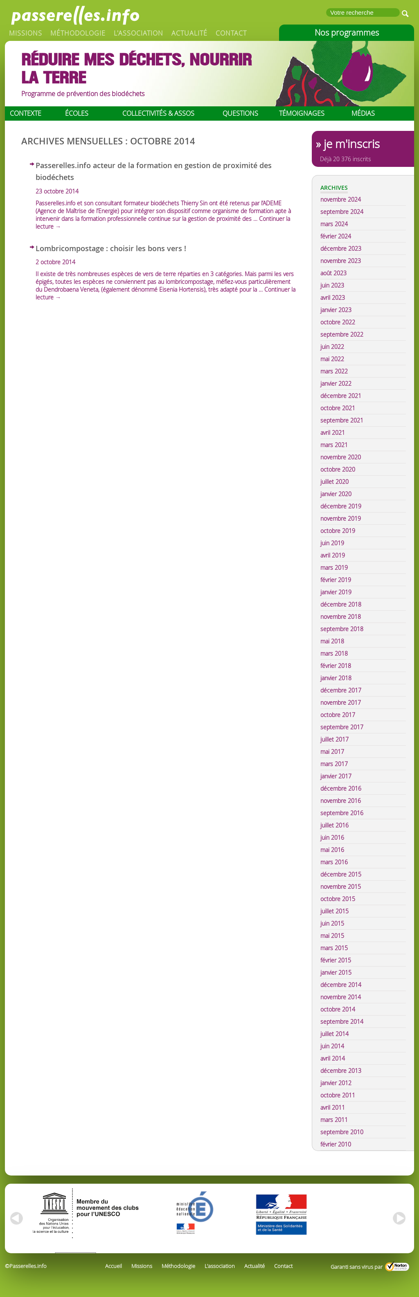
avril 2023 (332, 297)
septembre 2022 (341, 334)
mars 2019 (334, 567)
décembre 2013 (340, 1070)
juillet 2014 (334, 1034)
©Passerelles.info (26, 1266)
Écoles (76, 113)
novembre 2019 (340, 518)
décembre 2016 (340, 788)
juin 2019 (332, 543)
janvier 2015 (335, 972)
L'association (138, 33)
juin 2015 (332, 923)
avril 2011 (332, 1107)
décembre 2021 (340, 396)
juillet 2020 (334, 482)
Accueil (113, 1266)
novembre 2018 (340, 616)
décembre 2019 (340, 506)
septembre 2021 (341, 420)
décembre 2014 (340, 985)
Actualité (189, 33)
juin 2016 (332, 837)
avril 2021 (332, 432)
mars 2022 (334, 371)
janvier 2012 (335, 1083)
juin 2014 (332, 1046)
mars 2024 (334, 224)
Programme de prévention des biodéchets (82, 93)
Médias (363, 113)
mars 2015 (334, 948)
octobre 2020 (337, 469)
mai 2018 (332, 641)
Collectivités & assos (158, 113)
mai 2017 (332, 751)
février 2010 (335, 1144)
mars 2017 (334, 764)
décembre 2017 (340, 690)
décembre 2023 (340, 248)
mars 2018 (334, 653)
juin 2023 (332, 285)
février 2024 (335, 236)
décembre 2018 (340, 604)
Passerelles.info (74, 14)
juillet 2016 (334, 825)
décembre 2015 (340, 874)
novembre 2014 (340, 997)
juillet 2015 (334, 911)
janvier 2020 (335, 494)
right (400, 1218)
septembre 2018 (341, 629)
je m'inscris (352, 143)
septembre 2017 (341, 727)
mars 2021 (334, 445)
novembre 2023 (340, 261)
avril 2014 (332, 1058)
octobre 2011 (337, 1095)
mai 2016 (332, 850)
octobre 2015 (337, 899)
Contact (231, 33)
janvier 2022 (335, 383)
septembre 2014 (341, 1021)
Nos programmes (347, 32)
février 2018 (335, 666)
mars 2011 (334, 1120)
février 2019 (335, 580)
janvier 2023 (335, 310)
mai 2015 (332, 936)
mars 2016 (334, 862)
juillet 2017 (334, 739)
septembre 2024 (341, 212)
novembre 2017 (340, 702)
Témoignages (301, 113)
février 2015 (335, 960)
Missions (25, 33)
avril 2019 (332, 555)
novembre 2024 (340, 199)
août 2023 (333, 273)
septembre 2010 (341, 1132)
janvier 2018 (335, 678)
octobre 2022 (337, 322)
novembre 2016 (340, 801)
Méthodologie (78, 33)
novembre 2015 (340, 886)
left (15, 1218)
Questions (240, 113)
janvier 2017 (335, 776)
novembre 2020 (340, 457)
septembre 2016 (341, 813)
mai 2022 (332, 359)
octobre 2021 (337, 408)
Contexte (25, 113)
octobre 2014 (337, 1009)
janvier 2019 (335, 592)
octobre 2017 (337, 715)
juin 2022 (332, 347)
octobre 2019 (337, 531)
